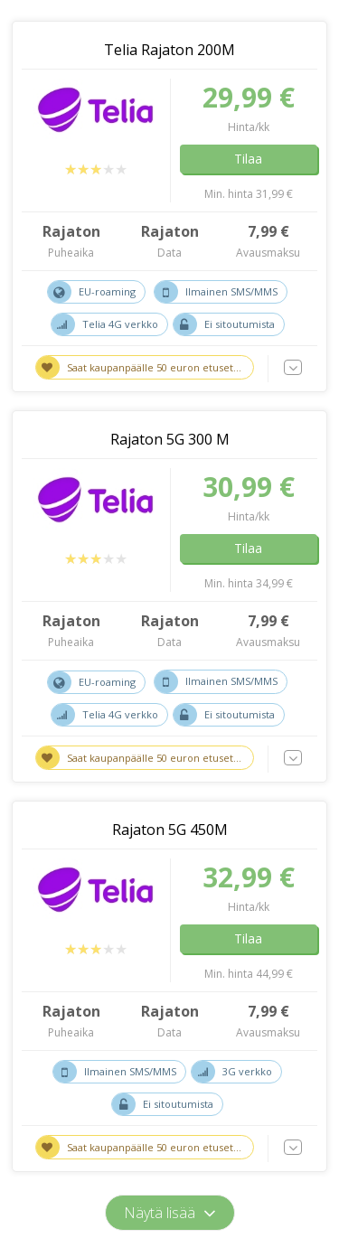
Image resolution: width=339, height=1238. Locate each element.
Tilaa (248, 158)
